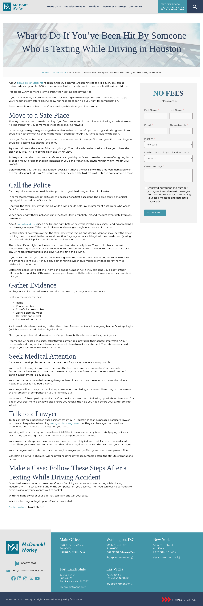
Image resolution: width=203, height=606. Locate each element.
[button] (59, 6)
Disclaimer (76, 599)
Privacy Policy (62, 599)
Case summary (153, 166)
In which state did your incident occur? (167, 152)
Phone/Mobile (178, 125)
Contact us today (19, 507)
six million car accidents (31, 82)
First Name (150, 110)
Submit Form (155, 212)
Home (45, 72)
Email (147, 125)
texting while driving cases (65, 423)
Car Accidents (58, 72)
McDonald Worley (23, 599)
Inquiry (148, 138)
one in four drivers (27, 224)
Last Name (176, 110)
